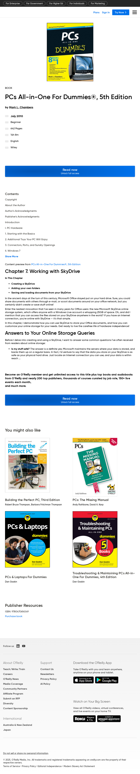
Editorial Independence (50, 766)
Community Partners (15, 688)
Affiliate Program (13, 693)
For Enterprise (13, 3)
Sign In (106, 12)
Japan (7, 729)
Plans (96, 12)
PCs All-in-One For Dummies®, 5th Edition (55, 264)
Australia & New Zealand (17, 725)
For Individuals (77, 3)
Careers (7, 674)
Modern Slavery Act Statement (79, 766)
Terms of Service (11, 766)
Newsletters (47, 674)
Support (46, 663)
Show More (11, 256)
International (12, 718)
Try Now (121, 12)
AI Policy (45, 684)
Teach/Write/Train (14, 669)
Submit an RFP (11, 698)
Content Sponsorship (15, 708)
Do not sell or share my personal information (25, 753)
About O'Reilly (13, 663)
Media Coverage (13, 684)
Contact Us (47, 669)
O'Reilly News (11, 679)
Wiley (14, 147)
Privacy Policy (48, 679)
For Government (34, 3)
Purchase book (13, 616)
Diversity (8, 703)
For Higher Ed (56, 3)
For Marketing (98, 3)
